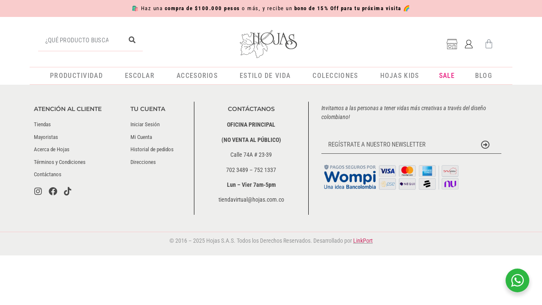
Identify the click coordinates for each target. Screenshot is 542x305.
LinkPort (363, 240)
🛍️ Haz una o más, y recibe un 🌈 (271, 8)
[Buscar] (132, 40)
